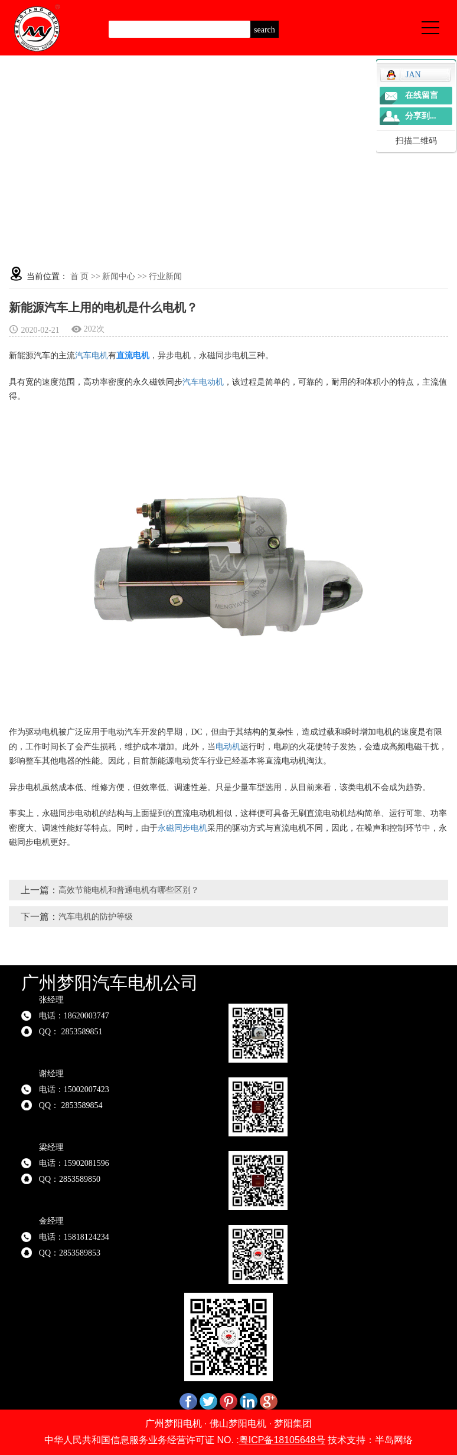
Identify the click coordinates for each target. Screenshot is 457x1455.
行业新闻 (165, 276)
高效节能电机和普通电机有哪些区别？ (128, 890)
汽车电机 (91, 355)
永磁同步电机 (182, 828)
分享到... (420, 116)
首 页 (79, 276)
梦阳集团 (293, 1423)
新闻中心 (118, 276)
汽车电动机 (203, 382)
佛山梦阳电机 (238, 1423)
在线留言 (421, 95)
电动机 (228, 746)
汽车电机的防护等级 (95, 916)
